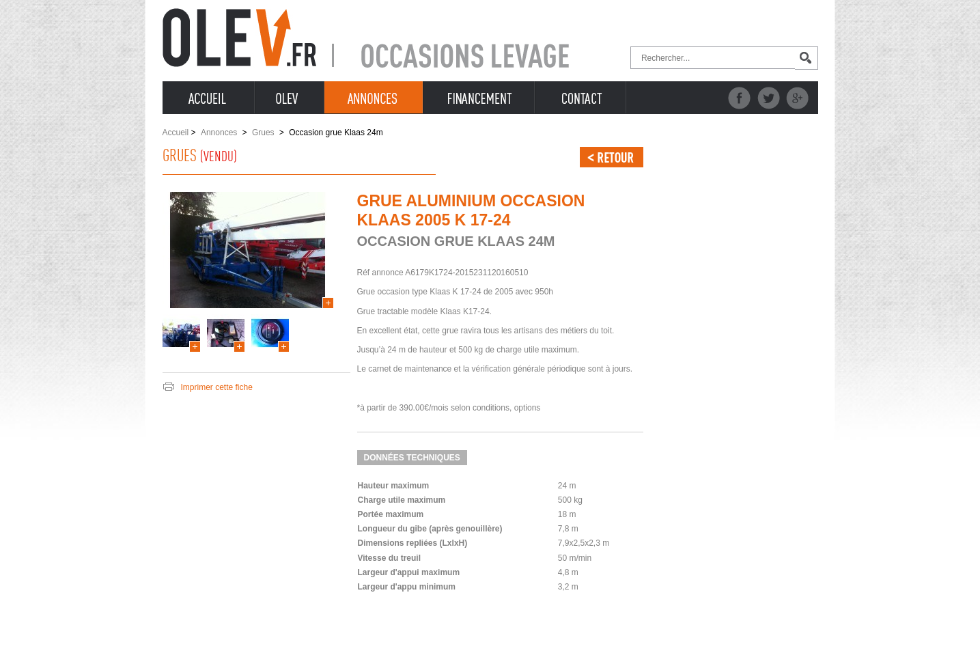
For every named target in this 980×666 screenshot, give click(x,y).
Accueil (176, 132)
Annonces (219, 132)
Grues (263, 132)
